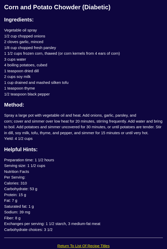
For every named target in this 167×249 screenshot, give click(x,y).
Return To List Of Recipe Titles (83, 246)
